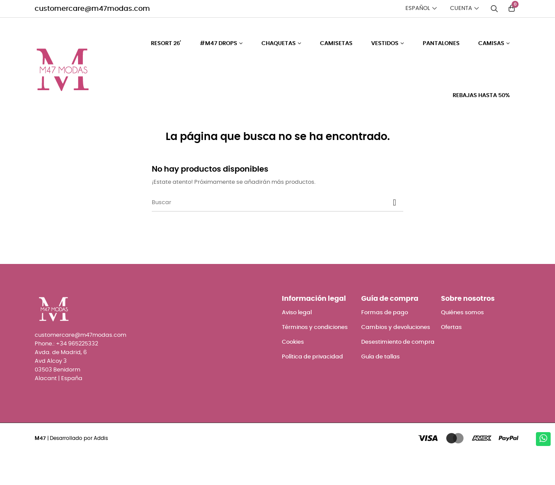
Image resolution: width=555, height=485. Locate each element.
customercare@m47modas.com (92, 8)
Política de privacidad (312, 388)
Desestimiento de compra (397, 373)
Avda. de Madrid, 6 (61, 384)
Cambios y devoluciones (395, 358)
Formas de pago (384, 344)
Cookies (293, 373)
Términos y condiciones (315, 358)
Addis (101, 469)
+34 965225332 (77, 375)
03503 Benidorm (57, 401)
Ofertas (451, 358)
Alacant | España (58, 410)
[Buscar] (277, 234)
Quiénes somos (462, 344)
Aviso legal (297, 344)
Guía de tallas (380, 388)
